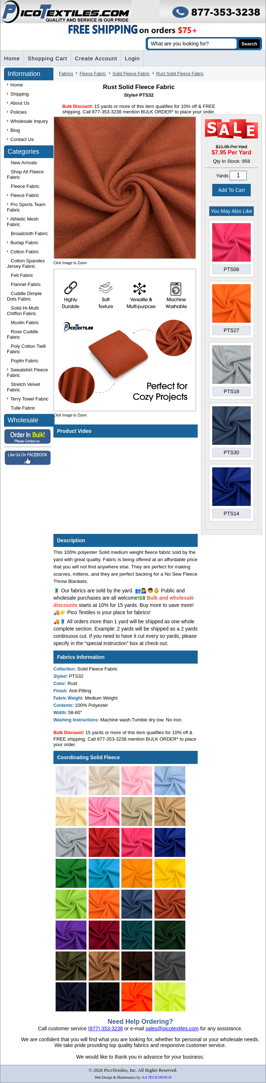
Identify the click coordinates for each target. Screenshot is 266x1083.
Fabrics (66, 73)
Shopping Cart (47, 58)
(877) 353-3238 (105, 1028)
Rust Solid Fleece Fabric (180, 73)
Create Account (96, 58)
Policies (17, 112)
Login (132, 58)
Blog (13, 130)
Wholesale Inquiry (27, 121)
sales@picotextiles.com (172, 1028)
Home (12, 58)
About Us (18, 103)
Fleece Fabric (93, 73)
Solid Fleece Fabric (131, 73)
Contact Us (20, 139)
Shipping (18, 94)
